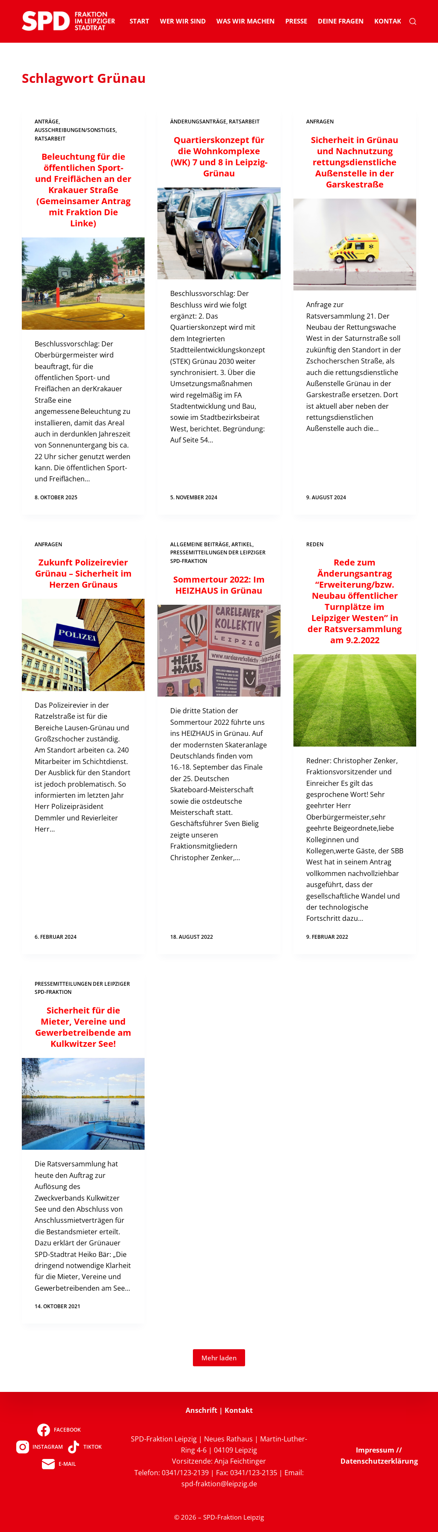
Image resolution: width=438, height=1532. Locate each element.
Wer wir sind (183, 21)
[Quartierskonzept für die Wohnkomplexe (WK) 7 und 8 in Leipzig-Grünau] (218, 233)
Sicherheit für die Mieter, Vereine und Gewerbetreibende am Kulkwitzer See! (83, 1027)
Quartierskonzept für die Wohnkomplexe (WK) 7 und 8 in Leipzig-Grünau (219, 156)
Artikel (241, 544)
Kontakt (389, 21)
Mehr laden (219, 1357)
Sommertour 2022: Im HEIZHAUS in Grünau (219, 585)
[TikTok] (84, 1447)
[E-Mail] (59, 1464)
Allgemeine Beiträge (199, 544)
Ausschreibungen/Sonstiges (75, 130)
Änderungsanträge (198, 121)
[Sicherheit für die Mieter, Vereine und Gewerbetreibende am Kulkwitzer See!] (83, 1104)
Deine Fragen (341, 21)
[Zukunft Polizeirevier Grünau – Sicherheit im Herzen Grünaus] (83, 645)
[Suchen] (412, 21)
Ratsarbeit (50, 138)
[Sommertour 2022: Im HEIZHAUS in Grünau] (218, 651)
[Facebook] (58, 1430)
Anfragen (320, 121)
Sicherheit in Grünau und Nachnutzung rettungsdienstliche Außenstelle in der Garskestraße (354, 162)
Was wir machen (245, 21)
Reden (314, 544)
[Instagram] (39, 1447)
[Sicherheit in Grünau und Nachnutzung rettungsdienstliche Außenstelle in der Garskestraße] (354, 244)
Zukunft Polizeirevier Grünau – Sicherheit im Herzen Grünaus (83, 573)
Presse (296, 21)
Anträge (47, 121)
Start (139, 21)
